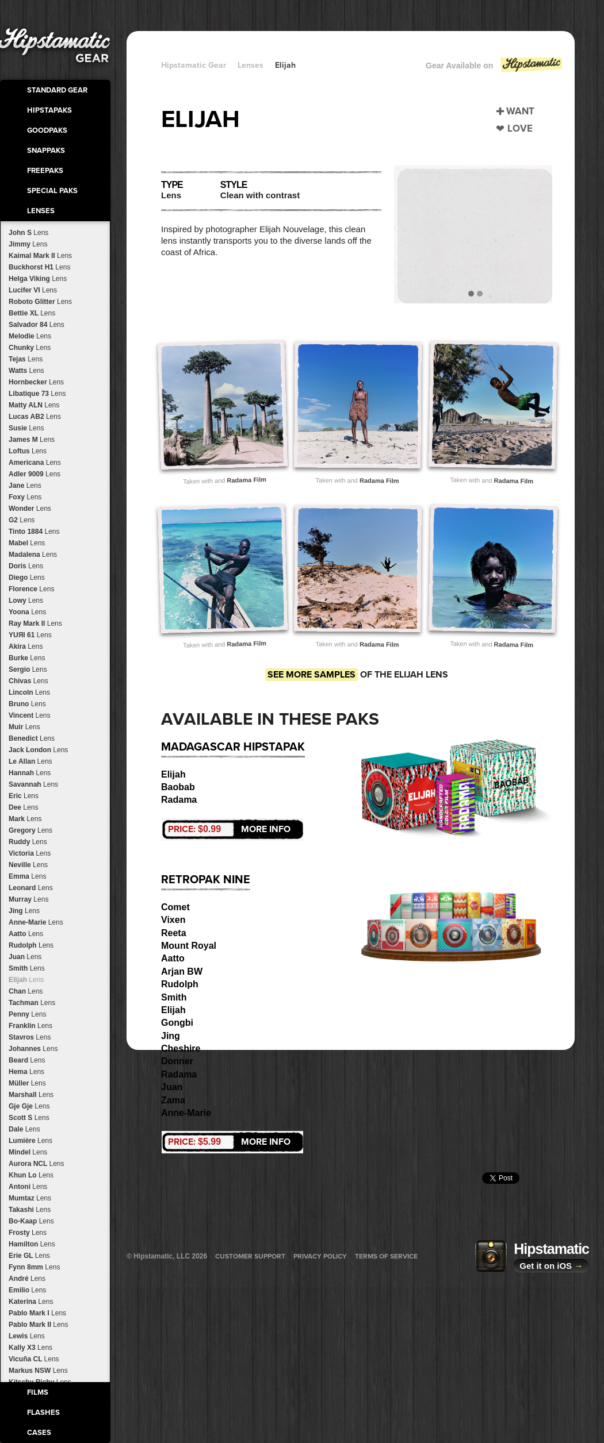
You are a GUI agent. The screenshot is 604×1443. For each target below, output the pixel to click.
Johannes (33, 1049)
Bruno (27, 704)
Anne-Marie (36, 922)
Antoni (28, 1187)
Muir (24, 727)
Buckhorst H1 (39, 267)
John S (28, 233)
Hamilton (32, 1244)
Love (520, 128)
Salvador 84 (36, 325)
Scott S (29, 1118)
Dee (23, 807)
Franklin (30, 1026)
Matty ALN (34, 405)
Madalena (33, 555)
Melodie (30, 336)
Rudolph (31, 945)
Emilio (27, 1290)
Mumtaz (30, 1198)
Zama (173, 1100)
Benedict (32, 738)
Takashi (30, 1210)
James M (32, 440)
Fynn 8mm (34, 1267)
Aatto (26, 934)
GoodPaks (47, 130)
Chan (26, 991)
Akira (26, 646)
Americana (35, 463)
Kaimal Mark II (40, 256)
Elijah (26, 980)
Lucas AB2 (35, 417)
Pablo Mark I (37, 1313)
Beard (27, 1060)
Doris (26, 566)
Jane (25, 486)
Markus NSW (38, 1371)
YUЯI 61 (30, 635)
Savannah (33, 784)
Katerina (31, 1302)
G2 (22, 520)
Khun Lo (31, 1175)
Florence (31, 589)
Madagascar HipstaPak (233, 747)
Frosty (28, 1233)
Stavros (30, 1037)
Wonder (30, 509)
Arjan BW (181, 971)
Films (37, 1392)
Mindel (28, 1152)
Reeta (173, 933)
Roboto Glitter (40, 302)
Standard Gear (57, 90)
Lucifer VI (33, 290)
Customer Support (250, 1256)
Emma (27, 876)
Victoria (30, 853)
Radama (179, 800)
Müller (27, 1083)
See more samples (311, 674)
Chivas (28, 681)
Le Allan (30, 761)
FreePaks (45, 170)
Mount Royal (188, 946)
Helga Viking (38, 279)
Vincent (30, 715)
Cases (39, 1432)
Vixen (173, 920)
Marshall (31, 1095)
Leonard (31, 888)
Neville (28, 865)
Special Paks (52, 190)
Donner (177, 1061)
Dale (24, 1129)
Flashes (43, 1412)
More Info (229, 829)
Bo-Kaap (31, 1221)
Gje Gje (29, 1106)
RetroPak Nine (205, 880)
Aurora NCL (36, 1164)
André (27, 1279)
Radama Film (246, 480)
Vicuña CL (34, 1359)
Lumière (30, 1141)
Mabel (27, 543)
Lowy (26, 601)
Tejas (26, 359)
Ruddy (28, 842)
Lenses (41, 211)
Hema (26, 1072)
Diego (27, 578)
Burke (27, 658)
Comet (175, 907)
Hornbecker (36, 382)
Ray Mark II (35, 623)
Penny (27, 1014)
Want (520, 111)
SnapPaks (46, 150)
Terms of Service (386, 1256)
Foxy (25, 497)
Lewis (27, 1336)
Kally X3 (30, 1348)
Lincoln (29, 692)
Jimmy (28, 244)
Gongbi (177, 1023)
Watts (26, 371)
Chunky (30, 348)
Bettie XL (32, 313)
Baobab (178, 787)
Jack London (38, 750)
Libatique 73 (37, 394)
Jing (24, 911)
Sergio (28, 669)
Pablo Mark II (38, 1325)
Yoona (27, 612)
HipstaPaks (49, 110)
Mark (25, 819)
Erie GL (29, 1256)
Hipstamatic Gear (193, 65)
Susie (26, 428)
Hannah (30, 773)
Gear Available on (495, 68)
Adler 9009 (34, 474)
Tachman (32, 1003)
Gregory (30, 830)
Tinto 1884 (34, 532)
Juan (25, 957)
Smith (27, 968)
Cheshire (180, 1048)
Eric (24, 796)
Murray (28, 899)
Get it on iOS (551, 1266)
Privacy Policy (320, 1256)
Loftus (28, 451)
